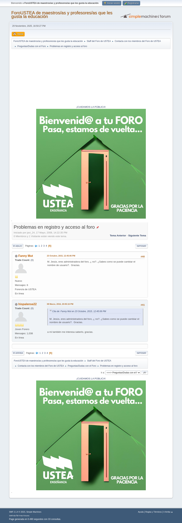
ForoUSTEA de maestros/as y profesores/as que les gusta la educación (61, 14)
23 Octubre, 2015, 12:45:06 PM (61, 256)
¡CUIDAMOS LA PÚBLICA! (91, 107)
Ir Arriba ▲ (168, 512)
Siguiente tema (137, 235)
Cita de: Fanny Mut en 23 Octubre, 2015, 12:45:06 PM (79, 311)
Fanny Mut (25, 255)
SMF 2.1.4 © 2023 (17, 512)
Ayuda (140, 512)
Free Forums (24, 516)
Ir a (102, 372)
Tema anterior (118, 235)
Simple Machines (33, 512)
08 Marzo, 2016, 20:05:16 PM (60, 304)
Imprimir (141, 246)
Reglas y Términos (153, 512)
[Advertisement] (91, 77)
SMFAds (12, 516)
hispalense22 (27, 304)
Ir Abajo (17, 246)
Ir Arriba (18, 353)
